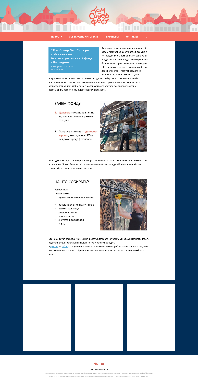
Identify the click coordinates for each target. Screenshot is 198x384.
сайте (65, 246)
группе (54, 246)
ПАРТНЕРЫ (112, 36)
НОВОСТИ (56, 36)
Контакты (132, 36)
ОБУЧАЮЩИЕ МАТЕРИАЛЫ (84, 36)
